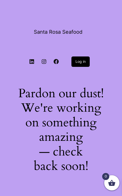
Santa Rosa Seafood (58, 32)
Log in (80, 61)
